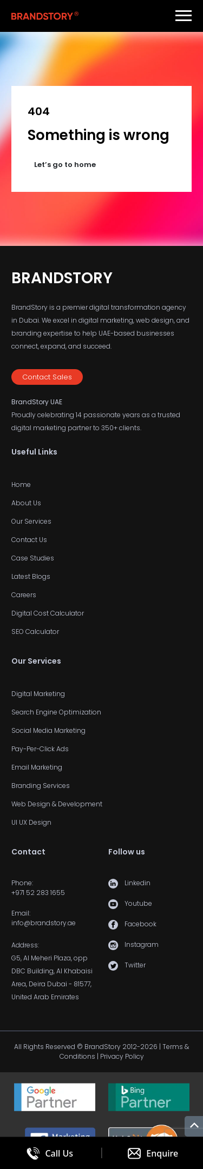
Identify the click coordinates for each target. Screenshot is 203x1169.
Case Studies (32, 558)
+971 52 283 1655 (38, 892)
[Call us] (50, 1153)
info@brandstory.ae (43, 922)
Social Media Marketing (48, 730)
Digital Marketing (38, 693)
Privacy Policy (122, 1056)
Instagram (142, 944)
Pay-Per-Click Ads (40, 748)
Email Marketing (36, 767)
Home (21, 484)
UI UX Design (31, 822)
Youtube (138, 903)
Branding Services (40, 785)
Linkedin (137, 882)
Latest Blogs (30, 576)
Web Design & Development (56, 804)
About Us (26, 502)
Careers (23, 594)
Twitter (135, 965)
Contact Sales (47, 377)
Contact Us (29, 539)
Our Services (31, 521)
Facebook (140, 923)
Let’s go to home (65, 164)
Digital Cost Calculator (47, 613)
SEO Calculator (35, 631)
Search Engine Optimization (56, 712)
